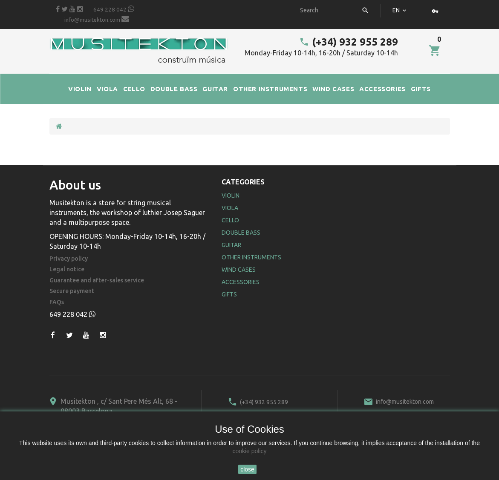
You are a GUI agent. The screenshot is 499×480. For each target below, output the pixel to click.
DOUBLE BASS (174, 88)
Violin (230, 195)
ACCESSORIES (382, 88)
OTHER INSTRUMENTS (270, 88)
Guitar (231, 244)
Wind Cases (239, 269)
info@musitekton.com (96, 19)
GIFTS (421, 88)
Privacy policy (68, 259)
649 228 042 (113, 9)
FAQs (56, 302)
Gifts (229, 294)
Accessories (241, 282)
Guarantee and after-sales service (96, 280)
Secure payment (71, 291)
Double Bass (241, 232)
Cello (230, 220)
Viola (230, 207)
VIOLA (107, 88)
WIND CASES (333, 88)
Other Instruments (251, 257)
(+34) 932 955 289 (348, 42)
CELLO (134, 88)
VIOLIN (80, 88)
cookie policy (249, 451)
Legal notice (66, 269)
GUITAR (215, 88)
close (247, 469)
